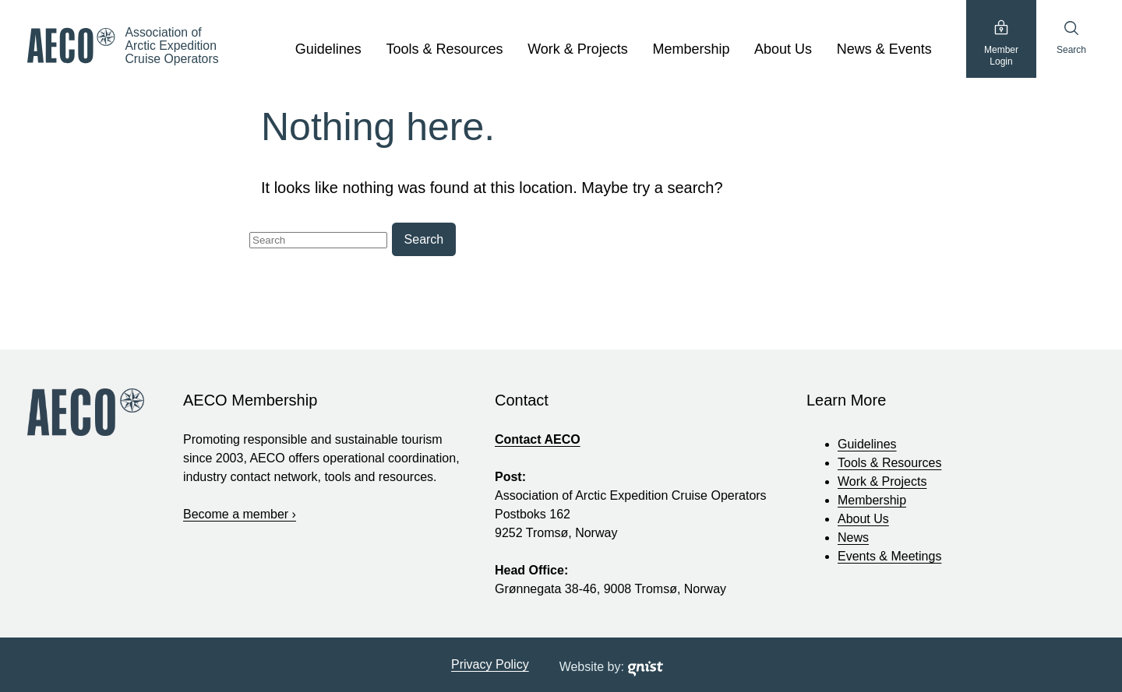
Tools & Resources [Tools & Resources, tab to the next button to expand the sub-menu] (444, 49)
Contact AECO (537, 439)
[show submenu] (370, 50)
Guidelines (867, 444)
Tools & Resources (889, 462)
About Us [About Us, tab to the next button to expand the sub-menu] (783, 49)
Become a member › (239, 514)
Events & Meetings (889, 556)
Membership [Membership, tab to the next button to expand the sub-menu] (690, 49)
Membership (872, 500)
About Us (863, 518)
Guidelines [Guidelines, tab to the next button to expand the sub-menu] (328, 49)
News (853, 537)
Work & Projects (882, 481)
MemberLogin (1001, 43)
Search (1071, 37)
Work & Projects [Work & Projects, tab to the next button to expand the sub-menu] (577, 49)
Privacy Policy (490, 664)
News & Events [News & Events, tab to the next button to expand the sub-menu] (884, 49)
